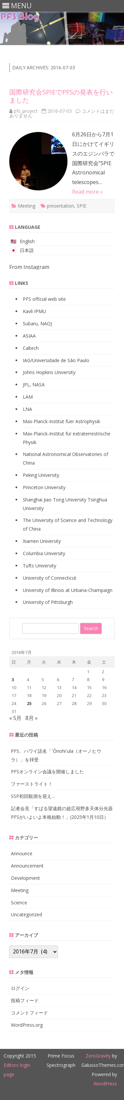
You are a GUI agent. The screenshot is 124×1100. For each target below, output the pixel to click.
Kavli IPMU (34, 311)
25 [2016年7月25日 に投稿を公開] (29, 703)
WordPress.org (27, 1025)
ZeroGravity (98, 1056)
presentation (60, 206)
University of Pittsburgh (48, 602)
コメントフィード (29, 1012)
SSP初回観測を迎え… (33, 796)
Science (19, 902)
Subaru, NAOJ (37, 323)
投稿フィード (25, 1000)
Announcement (27, 866)
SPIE (81, 206)
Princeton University (44, 487)
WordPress (105, 1083)
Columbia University (44, 553)
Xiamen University (42, 541)
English (27, 241)
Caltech (31, 348)
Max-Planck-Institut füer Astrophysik (61, 421)
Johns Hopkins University (49, 372)
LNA (27, 409)
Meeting (26, 206)
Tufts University (39, 565)
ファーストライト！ (32, 784)
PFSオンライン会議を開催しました (47, 771)
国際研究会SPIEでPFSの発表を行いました (61, 96)
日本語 (27, 250)
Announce (21, 853)
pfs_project (26, 111)
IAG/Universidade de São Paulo (56, 360)
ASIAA (29, 336)
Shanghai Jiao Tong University (54, 499)
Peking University (41, 475)
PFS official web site (44, 299)
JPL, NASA (34, 384)
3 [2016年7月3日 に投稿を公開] (13, 679)
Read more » (87, 191)
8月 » (31, 718)
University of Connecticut (49, 578)
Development (25, 878)
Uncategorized (26, 914)
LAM (28, 397)
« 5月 (15, 718)
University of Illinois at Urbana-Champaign (67, 590)
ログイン (20, 988)
